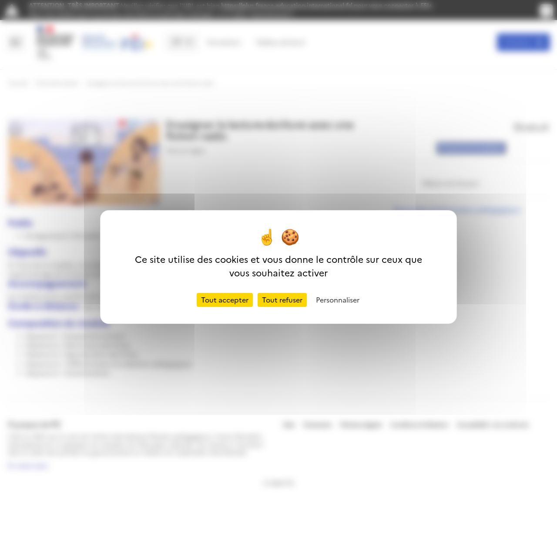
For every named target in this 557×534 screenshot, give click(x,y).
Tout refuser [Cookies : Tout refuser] (282, 300)
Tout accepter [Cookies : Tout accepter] (224, 300)
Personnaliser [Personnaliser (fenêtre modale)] (337, 300)
